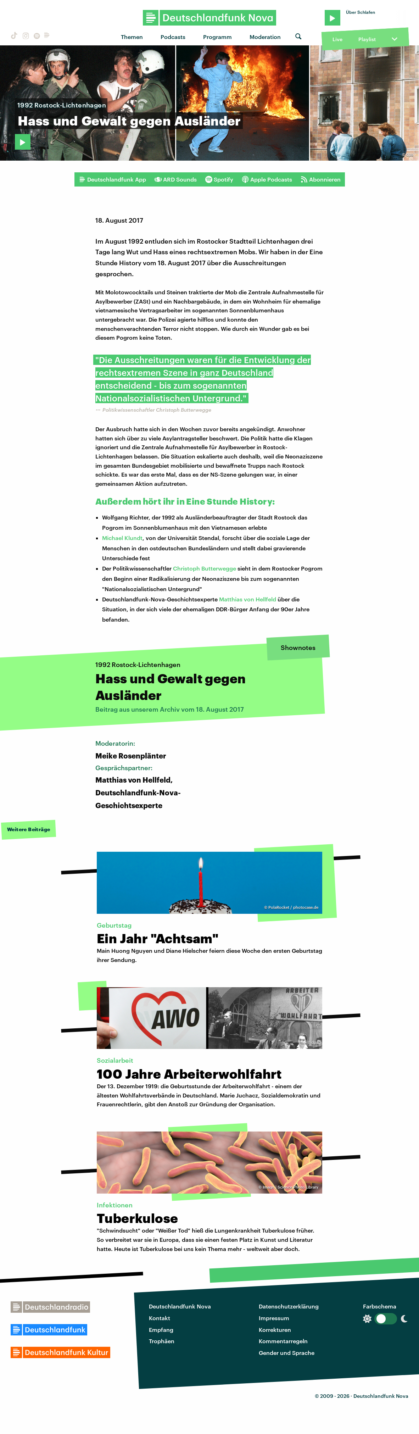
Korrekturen (275, 1329)
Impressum (274, 1317)
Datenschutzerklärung (289, 1306)
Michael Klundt (122, 537)
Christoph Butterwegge (204, 568)
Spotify (219, 179)
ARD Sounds (176, 179)
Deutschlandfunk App (112, 179)
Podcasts (173, 36)
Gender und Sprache (286, 1352)
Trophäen (161, 1341)
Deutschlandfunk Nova (180, 1306)
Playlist (367, 39)
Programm (217, 36)
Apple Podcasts (267, 179)
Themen (132, 36)
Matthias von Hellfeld (247, 599)
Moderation (265, 36)
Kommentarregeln (283, 1341)
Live (337, 39)
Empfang (161, 1329)
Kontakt (159, 1317)
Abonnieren (321, 179)
